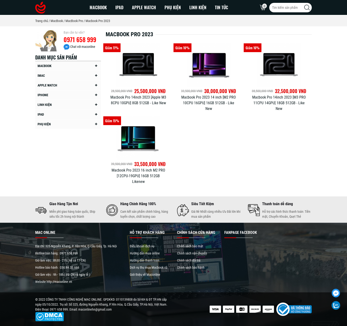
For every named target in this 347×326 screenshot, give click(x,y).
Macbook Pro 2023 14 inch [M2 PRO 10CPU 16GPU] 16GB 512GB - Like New (208, 103)
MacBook (98, 7)
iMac (41, 75)
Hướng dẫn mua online (145, 253)
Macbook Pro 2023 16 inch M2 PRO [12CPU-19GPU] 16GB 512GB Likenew (138, 176)
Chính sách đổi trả (188, 260)
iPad (119, 7)
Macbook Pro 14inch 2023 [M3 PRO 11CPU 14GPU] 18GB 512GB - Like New (279, 103)
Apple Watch (144, 7)
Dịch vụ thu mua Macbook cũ (148, 267)
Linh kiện (197, 7)
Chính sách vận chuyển (192, 253)
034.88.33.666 (69, 267)
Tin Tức (221, 7)
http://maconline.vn (59, 282)
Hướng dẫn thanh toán (144, 260)
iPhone (43, 95)
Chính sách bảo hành (190, 267)
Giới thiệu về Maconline (145, 274)
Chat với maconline (79, 47)
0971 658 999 (80, 39)
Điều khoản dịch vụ (142, 246)
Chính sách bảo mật (190, 246)
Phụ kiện (173, 7)
